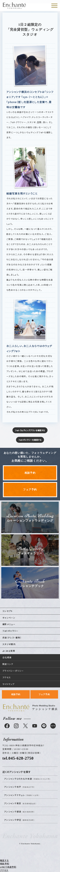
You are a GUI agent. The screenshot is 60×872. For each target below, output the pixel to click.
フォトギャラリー (10, 630)
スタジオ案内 (9, 644)
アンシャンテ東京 (20, 803)
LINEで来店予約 (8, 866)
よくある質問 (8, 650)
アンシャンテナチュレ (22, 795)
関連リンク (7, 664)
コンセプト (7, 611)
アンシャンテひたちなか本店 (27, 778)
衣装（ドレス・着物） (11, 637)
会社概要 (7, 657)
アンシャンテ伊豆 (19, 819)
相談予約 (30, 472)
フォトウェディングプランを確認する (30, 430)
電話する (4, 860)
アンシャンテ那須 (19, 811)
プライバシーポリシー (13, 670)
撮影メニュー (8, 624)
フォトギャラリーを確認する (30, 439)
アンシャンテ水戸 (19, 786)
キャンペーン (8, 617)
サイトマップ (8, 684)
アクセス (6, 677)
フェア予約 (30, 489)
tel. (18, 758)
